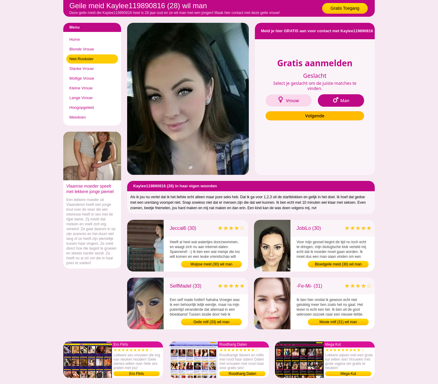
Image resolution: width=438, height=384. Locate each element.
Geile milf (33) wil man (211, 322)
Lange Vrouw (80, 97)
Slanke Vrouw (81, 68)
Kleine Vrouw (80, 88)
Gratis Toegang (345, 8)
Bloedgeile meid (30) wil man (338, 264)
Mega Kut (348, 374)
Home (74, 39)
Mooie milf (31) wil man (338, 322)
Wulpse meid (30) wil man (211, 264)
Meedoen (77, 117)
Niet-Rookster (81, 59)
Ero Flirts (136, 374)
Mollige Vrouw (81, 78)
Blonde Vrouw (81, 49)
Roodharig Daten (242, 374)
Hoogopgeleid (81, 107)
